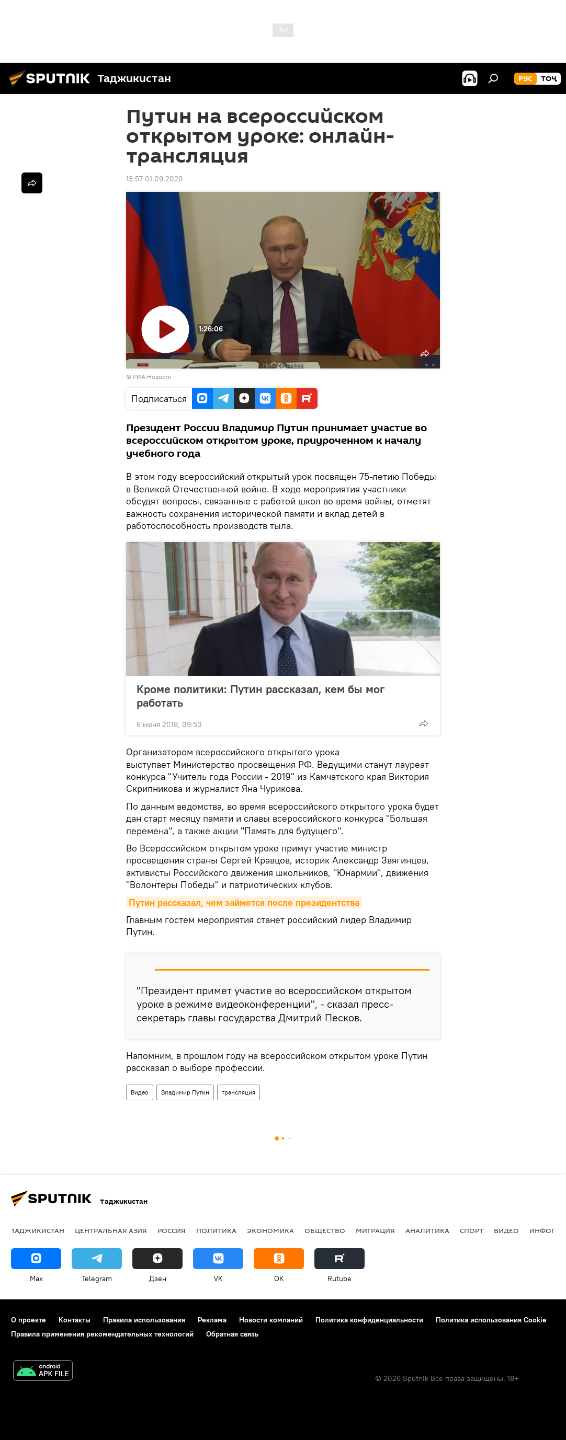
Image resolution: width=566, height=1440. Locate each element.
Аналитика (427, 1230)
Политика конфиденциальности (369, 1319)
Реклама (212, 1319)
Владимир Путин (185, 1092)
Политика (216, 1230)
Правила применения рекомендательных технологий (102, 1334)
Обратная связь (232, 1334)
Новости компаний (271, 1319)
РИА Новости (152, 377)
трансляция (238, 1092)
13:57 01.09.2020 (154, 178)
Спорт (471, 1230)
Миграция (375, 1230)
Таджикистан (37, 1230)
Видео (140, 1092)
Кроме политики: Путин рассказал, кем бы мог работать (260, 695)
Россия (171, 1230)
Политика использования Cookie (491, 1319)
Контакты (74, 1319)
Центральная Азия (111, 1230)
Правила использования (144, 1319)
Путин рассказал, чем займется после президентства (244, 902)
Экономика (270, 1230)
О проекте (28, 1319)
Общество (324, 1230)
